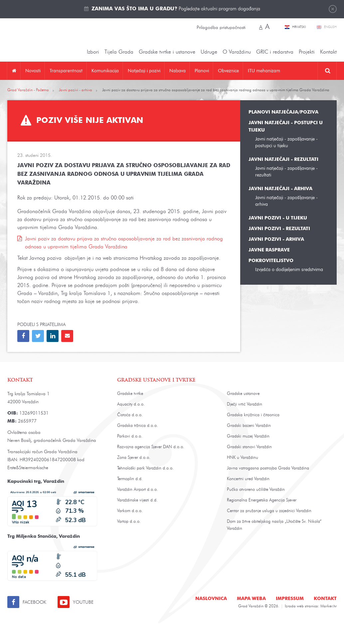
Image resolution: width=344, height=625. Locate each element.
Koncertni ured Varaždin (248, 479)
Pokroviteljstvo (271, 260)
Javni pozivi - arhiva (75, 90)
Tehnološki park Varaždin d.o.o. (145, 468)
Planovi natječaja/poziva (283, 112)
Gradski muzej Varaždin (248, 436)
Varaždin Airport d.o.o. (137, 489)
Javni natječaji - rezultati (283, 159)
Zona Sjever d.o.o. (133, 458)
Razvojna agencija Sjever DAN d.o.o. (150, 447)
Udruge (209, 52)
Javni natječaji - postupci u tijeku (286, 127)
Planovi (202, 71)
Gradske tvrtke (130, 394)
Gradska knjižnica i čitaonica (253, 415)
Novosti (33, 71)
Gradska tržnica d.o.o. (137, 426)
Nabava (177, 71)
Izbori (93, 52)
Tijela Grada (118, 52)
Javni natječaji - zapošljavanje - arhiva (286, 201)
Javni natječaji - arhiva (280, 188)
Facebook (34, 602)
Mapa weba (251, 598)
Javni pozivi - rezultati (279, 228)
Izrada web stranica (301, 606)
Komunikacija (105, 71)
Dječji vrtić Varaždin (244, 404)
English (330, 27)
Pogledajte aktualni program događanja (175, 9)
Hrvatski (299, 27)
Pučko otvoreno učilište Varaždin (256, 489)
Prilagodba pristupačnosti (221, 27)
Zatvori (333, 9)
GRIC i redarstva (274, 52)
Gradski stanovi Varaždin (249, 447)
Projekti (307, 52)
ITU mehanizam (264, 71)
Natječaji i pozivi (144, 71)
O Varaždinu (237, 52)
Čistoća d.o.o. (130, 415)
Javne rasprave (269, 250)
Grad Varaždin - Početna (28, 90)
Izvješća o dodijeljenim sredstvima (289, 269)
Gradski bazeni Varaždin (249, 426)
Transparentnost (66, 71)
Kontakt (328, 52)
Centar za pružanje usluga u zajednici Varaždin (269, 511)
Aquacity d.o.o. (131, 404)
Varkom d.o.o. (130, 511)
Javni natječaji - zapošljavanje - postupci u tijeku (286, 142)
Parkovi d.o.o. (129, 436)
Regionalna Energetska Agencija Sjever (261, 500)
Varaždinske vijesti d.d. (137, 500)
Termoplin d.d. (130, 479)
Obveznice (228, 71)
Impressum (290, 598)
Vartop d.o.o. (129, 521)
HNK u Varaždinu (242, 458)
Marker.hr (328, 606)
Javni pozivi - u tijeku (278, 218)
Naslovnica (211, 598)
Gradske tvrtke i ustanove (167, 52)
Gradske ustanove (243, 394)
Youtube (83, 602)
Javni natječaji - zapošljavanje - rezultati (286, 171)
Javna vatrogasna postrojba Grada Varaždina (268, 468)
